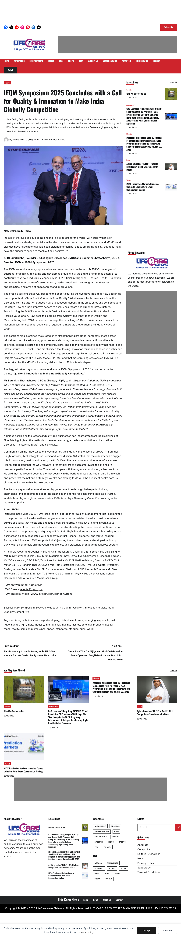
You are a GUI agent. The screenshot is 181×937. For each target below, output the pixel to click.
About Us (142, 844)
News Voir (18, 139)
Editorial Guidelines (148, 853)
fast (112, 620)
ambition (27, 620)
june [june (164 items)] (106, 874)
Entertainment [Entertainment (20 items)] (102, 831)
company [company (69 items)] (99, 868)
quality (109, 624)
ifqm (23, 624)
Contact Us (143, 849)
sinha (42, 628)
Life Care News (68, 899)
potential (87, 624)
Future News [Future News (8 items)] (101, 837)
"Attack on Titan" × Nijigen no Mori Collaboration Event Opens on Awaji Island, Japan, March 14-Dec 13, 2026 (95, 655)
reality (15, 628)
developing (52, 620)
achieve (15, 620)
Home (140, 858)
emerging (90, 620)
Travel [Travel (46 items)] (107, 847)
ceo (35, 620)
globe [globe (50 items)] (123, 868)
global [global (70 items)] (112, 868)
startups (73, 628)
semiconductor (29, 628)
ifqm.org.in (35, 584)
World (90, 628)
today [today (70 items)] (98, 879)
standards (61, 628)
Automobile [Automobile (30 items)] (100, 826)
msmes (76, 624)
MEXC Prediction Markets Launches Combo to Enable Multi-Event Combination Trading (142, 186)
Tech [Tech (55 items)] (97, 847)
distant (65, 620)
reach (7, 628)
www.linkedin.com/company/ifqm (51, 593)
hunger (15, 624)
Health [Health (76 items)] (115, 837)
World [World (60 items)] (109, 879)
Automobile (130, 105)
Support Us (144, 867)
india (30, 624)
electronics (76, 620)
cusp (42, 620)
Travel (128, 180)
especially (103, 620)
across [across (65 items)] (98, 863)
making (65, 624)
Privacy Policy (145, 863)
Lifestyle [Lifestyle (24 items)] (99, 842)
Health (7, 83)
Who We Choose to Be (136, 93)
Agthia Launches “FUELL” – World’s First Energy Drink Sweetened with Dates (142, 166)
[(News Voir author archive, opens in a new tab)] (6, 141)
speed (50, 628)
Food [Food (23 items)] (116, 831)
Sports (129, 90)
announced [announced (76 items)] (112, 863)
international (53, 624)
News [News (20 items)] (111, 842)
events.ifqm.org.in (31, 589)
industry (39, 624)
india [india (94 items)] (97, 874)
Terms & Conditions (148, 872)
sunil (82, 628)
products (98, 624)
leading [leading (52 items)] (117, 874)
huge (7, 624)
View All (173, 82)
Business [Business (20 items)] (115, 826)
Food (128, 160)
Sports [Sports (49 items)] (122, 842)
